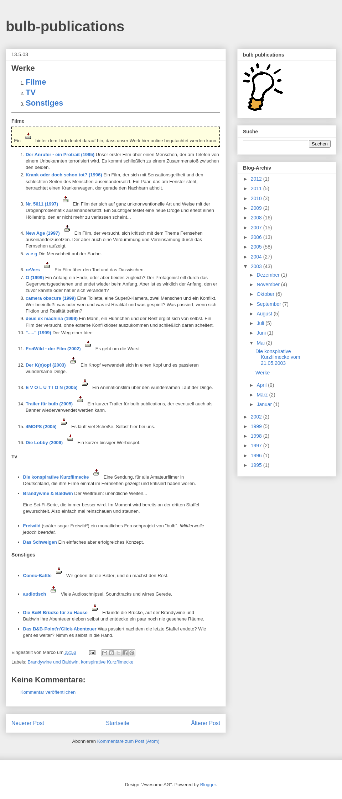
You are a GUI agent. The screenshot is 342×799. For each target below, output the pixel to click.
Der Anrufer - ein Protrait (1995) (60, 154)
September (269, 304)
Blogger (208, 784)
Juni (261, 333)
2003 (257, 266)
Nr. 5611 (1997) (49, 204)
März (262, 395)
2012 (257, 179)
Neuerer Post (27, 723)
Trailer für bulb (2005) (56, 403)
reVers (40, 269)
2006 (257, 237)
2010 (257, 198)
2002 (257, 417)
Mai (261, 343)
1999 (257, 426)
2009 (257, 208)
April (262, 385)
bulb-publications (65, 26)
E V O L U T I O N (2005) (58, 387)
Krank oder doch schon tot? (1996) (64, 174)
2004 (257, 257)
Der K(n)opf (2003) (52, 365)
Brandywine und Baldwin (53, 662)
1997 (257, 445)
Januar (264, 404)
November (268, 284)
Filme (36, 82)
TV (31, 92)
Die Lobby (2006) (51, 442)
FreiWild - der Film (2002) (60, 348)
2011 (257, 188)
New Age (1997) (50, 233)
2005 (257, 247)
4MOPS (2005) (48, 426)
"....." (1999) (38, 332)
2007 (257, 227)
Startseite (117, 723)
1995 (257, 465)
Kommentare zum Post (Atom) (128, 741)
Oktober (266, 294)
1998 (257, 436)
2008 (257, 217)
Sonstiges (44, 102)
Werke (262, 372)
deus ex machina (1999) (52, 318)
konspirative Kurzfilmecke (107, 662)
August (264, 313)
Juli (260, 323)
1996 (257, 455)
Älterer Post (205, 723)
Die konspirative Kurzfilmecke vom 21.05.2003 (277, 357)
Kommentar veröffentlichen (48, 692)
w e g (31, 253)
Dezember (268, 275)
